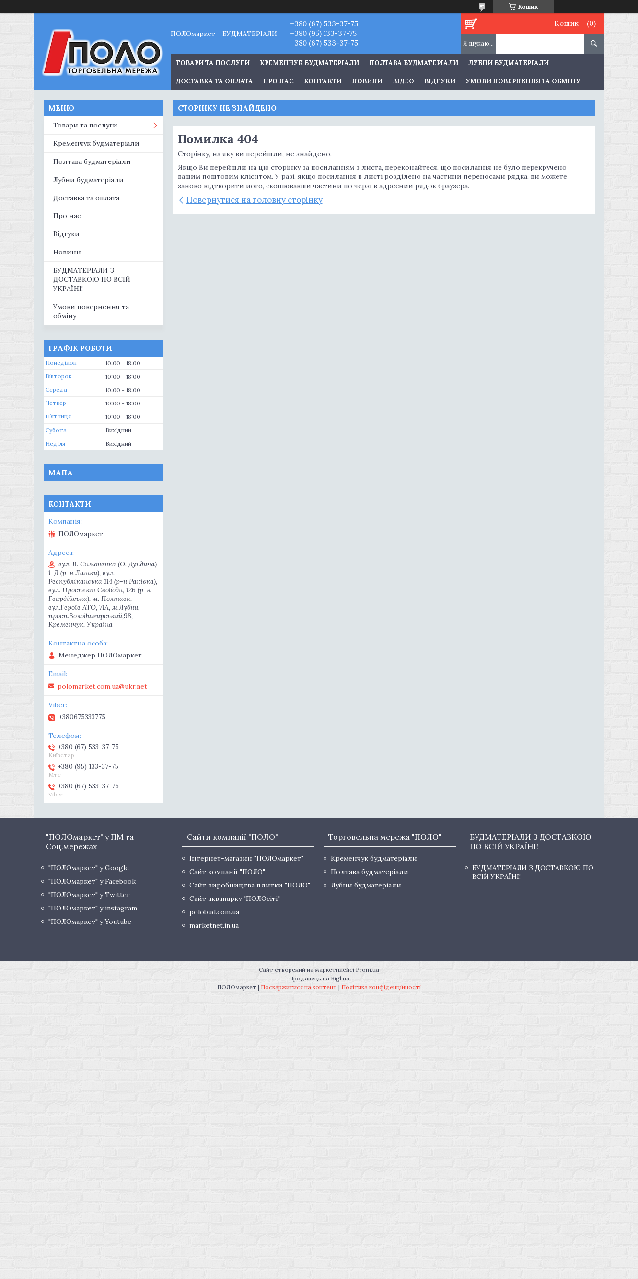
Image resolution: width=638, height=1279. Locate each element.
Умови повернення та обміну (522, 81)
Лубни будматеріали (508, 63)
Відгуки (439, 81)
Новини (367, 81)
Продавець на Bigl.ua (319, 978)
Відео (403, 81)
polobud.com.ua (214, 912)
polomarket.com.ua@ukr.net (102, 686)
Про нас (278, 81)
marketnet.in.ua (214, 925)
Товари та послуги (85, 125)
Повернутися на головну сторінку (254, 200)
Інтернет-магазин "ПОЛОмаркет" (246, 858)
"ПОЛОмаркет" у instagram (92, 908)
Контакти (323, 81)
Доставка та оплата (214, 81)
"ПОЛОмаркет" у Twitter (89, 894)
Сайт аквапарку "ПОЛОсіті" (234, 898)
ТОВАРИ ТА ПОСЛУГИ (213, 63)
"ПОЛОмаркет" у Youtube (89, 921)
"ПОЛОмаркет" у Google (88, 868)
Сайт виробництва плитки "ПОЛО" (249, 885)
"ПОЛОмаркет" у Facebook (92, 881)
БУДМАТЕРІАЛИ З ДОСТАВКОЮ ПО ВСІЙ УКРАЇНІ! (91, 279)
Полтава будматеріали (413, 63)
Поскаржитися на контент (299, 987)
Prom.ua (367, 969)
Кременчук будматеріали (309, 63)
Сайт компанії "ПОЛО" (227, 871)
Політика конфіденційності (381, 987)
